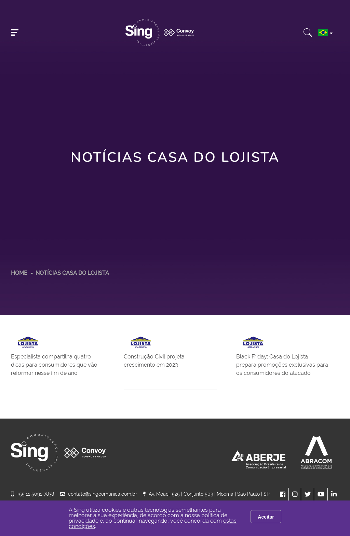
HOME (19, 273)
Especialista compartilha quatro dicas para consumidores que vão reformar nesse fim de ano (54, 364)
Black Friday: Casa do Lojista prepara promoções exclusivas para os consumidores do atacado (282, 364)
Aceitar (266, 517)
